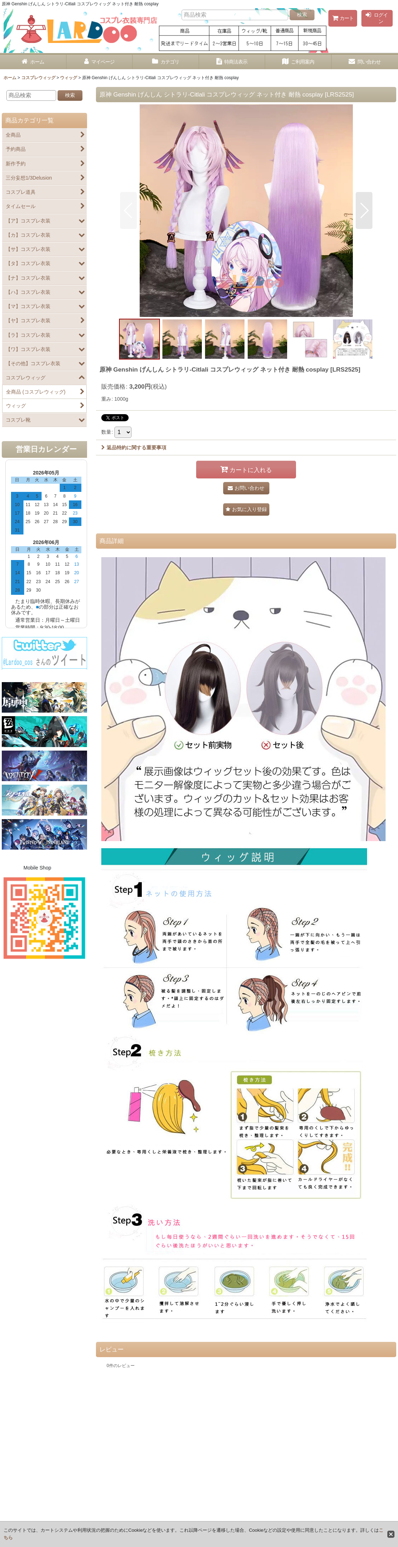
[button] (128, 210)
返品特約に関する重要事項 (133, 447)
